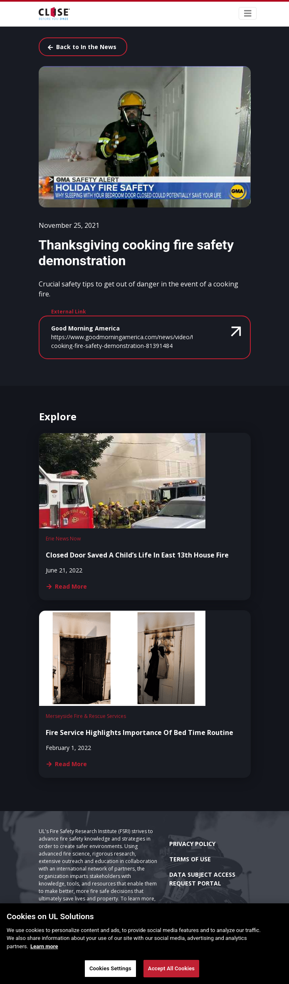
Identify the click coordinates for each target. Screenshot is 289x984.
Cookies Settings (110, 968)
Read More (67, 586)
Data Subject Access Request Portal (202, 879)
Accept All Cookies (171, 968)
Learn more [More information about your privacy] (44, 946)
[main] (144, 943)
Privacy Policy (192, 844)
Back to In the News (82, 47)
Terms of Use (190, 859)
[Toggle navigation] (248, 13)
